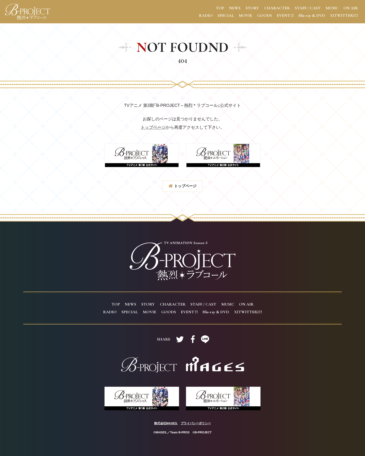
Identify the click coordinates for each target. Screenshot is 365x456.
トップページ (153, 127)
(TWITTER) (344, 15)
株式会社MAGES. (166, 423)
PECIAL (226, 15)
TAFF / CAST (308, 7)
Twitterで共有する (180, 339)
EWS (234, 7)
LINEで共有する (205, 339)
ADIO (206, 15)
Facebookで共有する (192, 339)
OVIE (245, 15)
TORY (252, 7)
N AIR (350, 7)
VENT (285, 15)
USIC (332, 7)
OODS (264, 15)
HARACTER (277, 7)
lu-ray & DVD (311, 15)
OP (220, 7)
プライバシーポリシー (196, 423)
